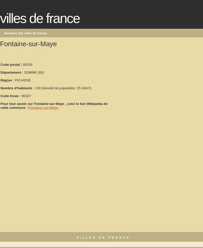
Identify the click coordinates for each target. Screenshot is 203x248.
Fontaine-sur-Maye (43, 108)
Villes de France (40, 18)
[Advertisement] (147, 83)
